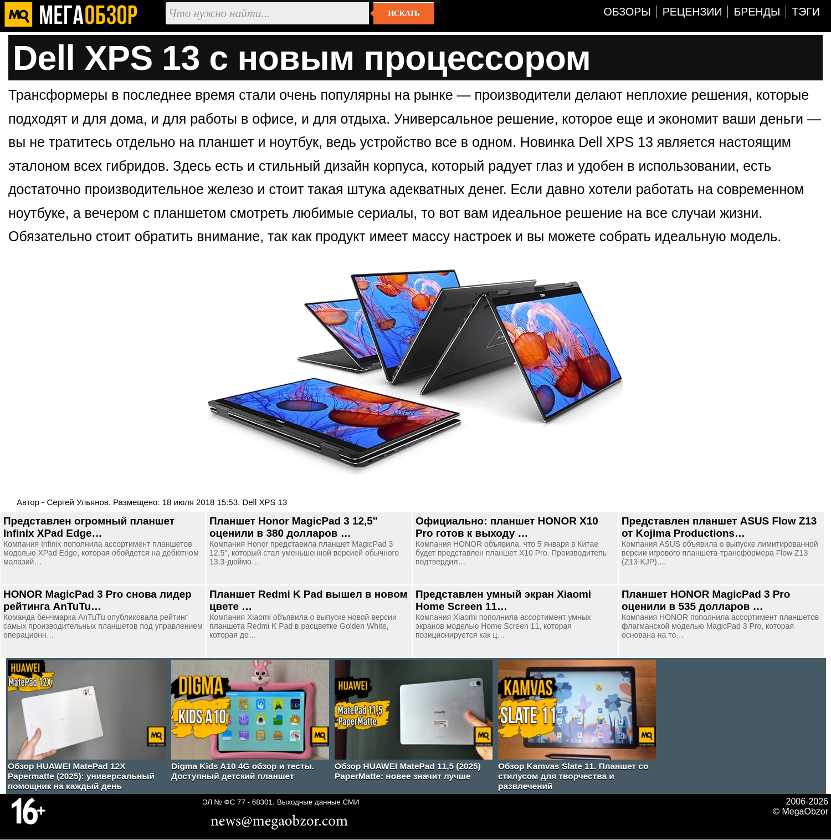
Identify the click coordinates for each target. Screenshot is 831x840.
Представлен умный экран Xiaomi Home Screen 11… (503, 600)
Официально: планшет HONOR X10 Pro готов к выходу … (507, 527)
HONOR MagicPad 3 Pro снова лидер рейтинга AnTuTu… (97, 600)
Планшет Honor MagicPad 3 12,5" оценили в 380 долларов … (293, 527)
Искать (403, 13)
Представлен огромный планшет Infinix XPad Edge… (89, 527)
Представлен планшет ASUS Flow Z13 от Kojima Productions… (719, 527)
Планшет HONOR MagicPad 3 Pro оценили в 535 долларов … (706, 600)
